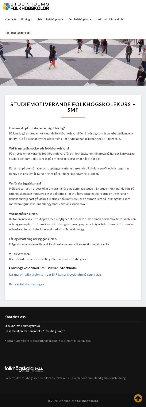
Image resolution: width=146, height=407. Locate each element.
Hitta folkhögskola (50, 19)
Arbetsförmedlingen (30, 284)
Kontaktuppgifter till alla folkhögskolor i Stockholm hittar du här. (48, 341)
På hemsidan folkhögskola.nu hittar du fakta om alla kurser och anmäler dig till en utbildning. (65, 378)
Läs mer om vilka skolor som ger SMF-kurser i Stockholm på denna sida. (55, 274)
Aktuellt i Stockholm (111, 19)
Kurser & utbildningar (19, 19)
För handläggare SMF (18, 32)
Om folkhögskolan (80, 19)
